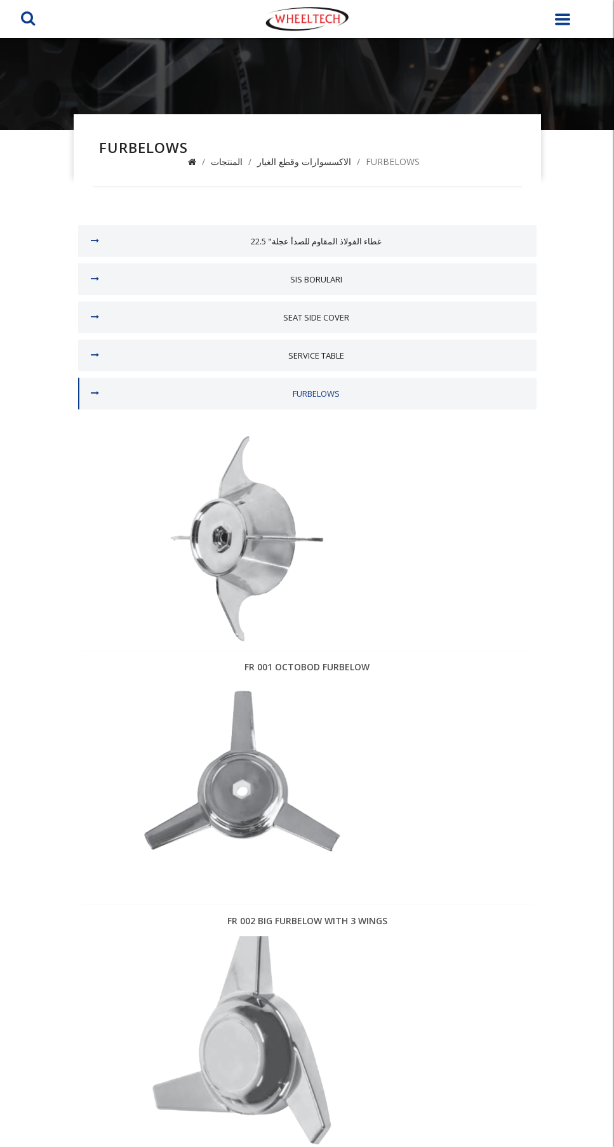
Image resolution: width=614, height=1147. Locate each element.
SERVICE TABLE (316, 355)
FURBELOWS (393, 162)
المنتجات (227, 162)
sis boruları (316, 279)
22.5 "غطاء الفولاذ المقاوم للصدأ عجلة (316, 241)
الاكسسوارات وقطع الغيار (304, 162)
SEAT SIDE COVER (316, 317)
